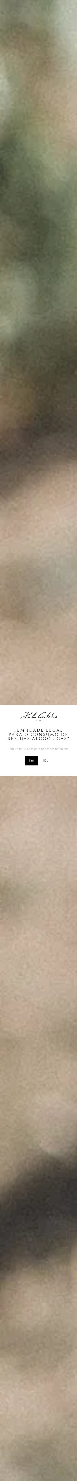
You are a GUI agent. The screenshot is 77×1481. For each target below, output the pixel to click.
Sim (31, 760)
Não (45, 760)
